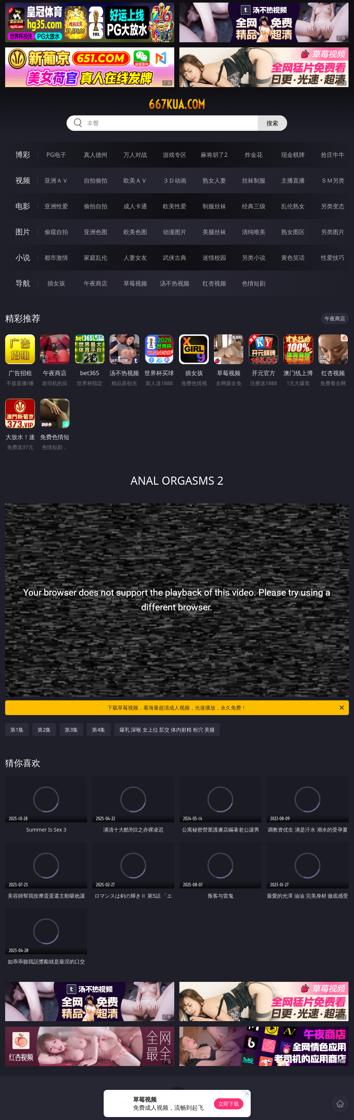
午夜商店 (95, 283)
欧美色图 (135, 232)
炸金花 (253, 155)
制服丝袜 (214, 206)
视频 (22, 180)
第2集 (44, 729)
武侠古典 (174, 258)
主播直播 (293, 180)
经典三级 (253, 206)
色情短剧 (253, 283)
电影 (22, 206)
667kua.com (177, 104)
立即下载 (228, 1103)
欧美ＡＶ (135, 180)
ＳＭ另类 (332, 180)
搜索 (272, 123)
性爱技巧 (332, 258)
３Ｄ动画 (174, 180)
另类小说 (253, 258)
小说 (22, 257)
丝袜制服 (253, 180)
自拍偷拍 (95, 180)
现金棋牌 (293, 155)
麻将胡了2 (214, 155)
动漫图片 (174, 232)
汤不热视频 (174, 283)
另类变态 (332, 206)
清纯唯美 (253, 232)
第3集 (71, 729)
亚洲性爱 (56, 206)
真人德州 (95, 155)
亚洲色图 (95, 232)
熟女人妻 (214, 180)
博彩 (22, 154)
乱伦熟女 (293, 206)
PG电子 (56, 155)
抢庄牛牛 (332, 155)
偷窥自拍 (56, 232)
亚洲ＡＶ (56, 180)
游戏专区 (174, 155)
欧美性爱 (174, 206)
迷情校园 (214, 258)
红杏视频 (214, 283)
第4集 (98, 729)
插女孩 (56, 283)
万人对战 (135, 155)
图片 (22, 232)
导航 (22, 283)
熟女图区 (293, 232)
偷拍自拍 (95, 206)
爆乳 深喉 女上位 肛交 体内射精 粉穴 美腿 (167, 729)
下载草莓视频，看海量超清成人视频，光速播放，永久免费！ (226, 707)
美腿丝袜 (214, 232)
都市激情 (56, 258)
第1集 (17, 729)
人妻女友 (135, 258)
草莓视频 (135, 283)
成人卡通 (135, 206)
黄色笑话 (293, 258)
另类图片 (332, 232)
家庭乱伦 (95, 258)
